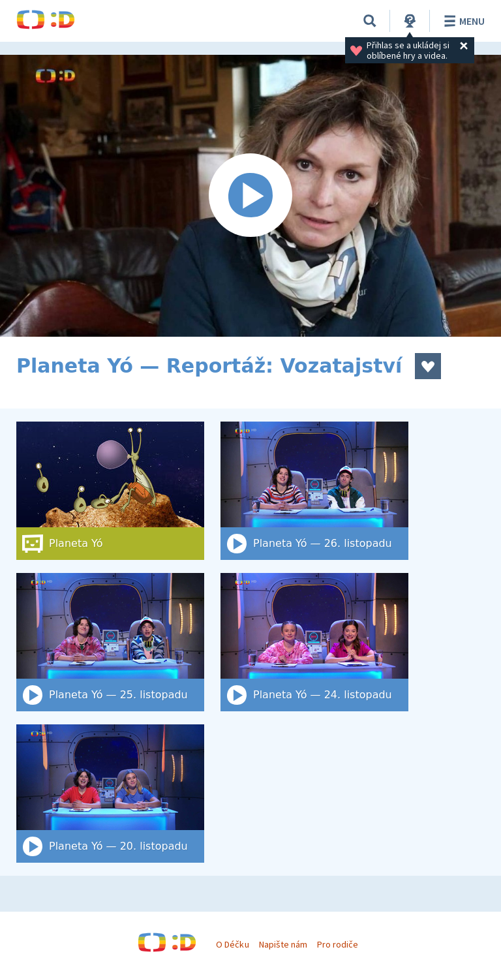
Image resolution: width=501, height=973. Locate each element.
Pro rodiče (337, 944)
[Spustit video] (250, 196)
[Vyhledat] (369, 21)
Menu (462, 21)
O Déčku (232, 944)
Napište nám (283, 944)
